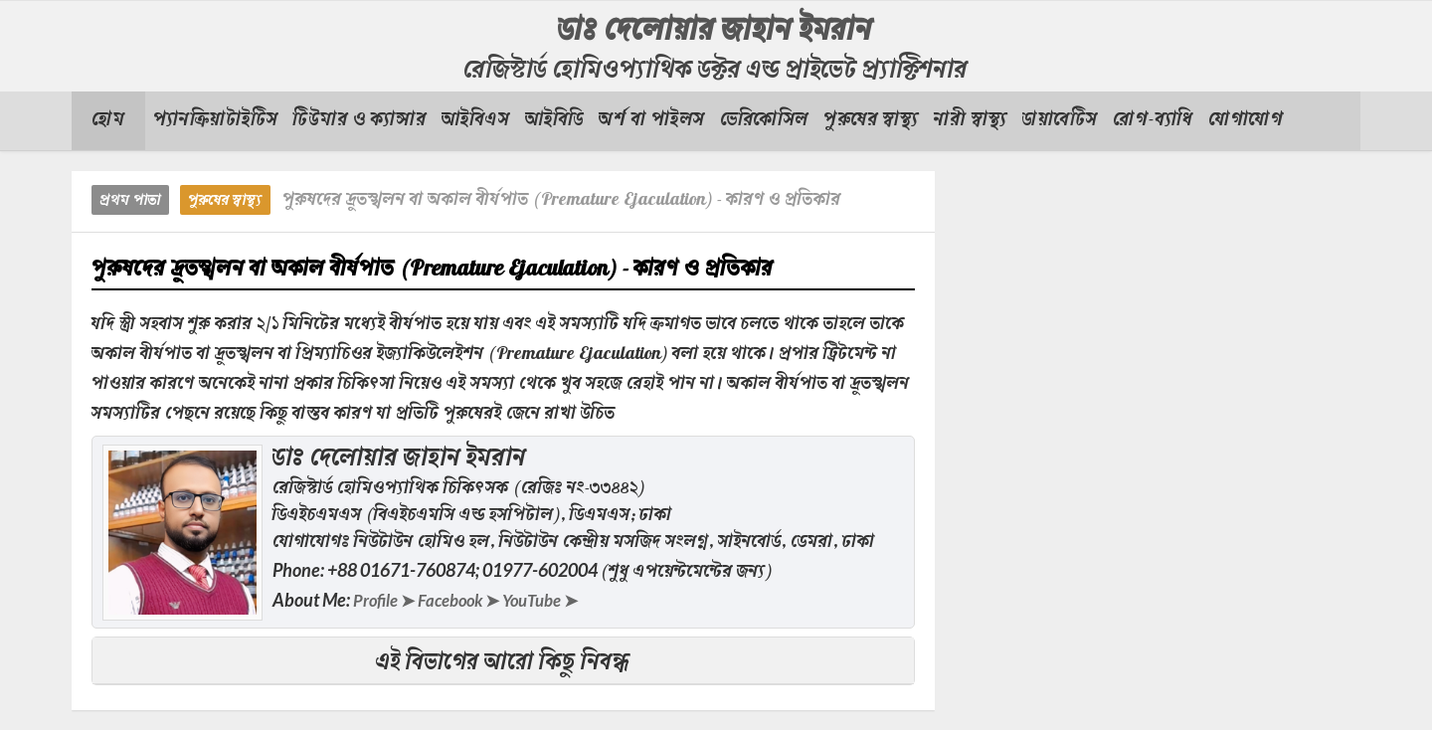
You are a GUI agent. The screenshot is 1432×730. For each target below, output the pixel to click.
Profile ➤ (386, 600)
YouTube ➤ (556, 600)
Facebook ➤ (467, 600)
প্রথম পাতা (130, 201)
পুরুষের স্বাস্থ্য (225, 201)
